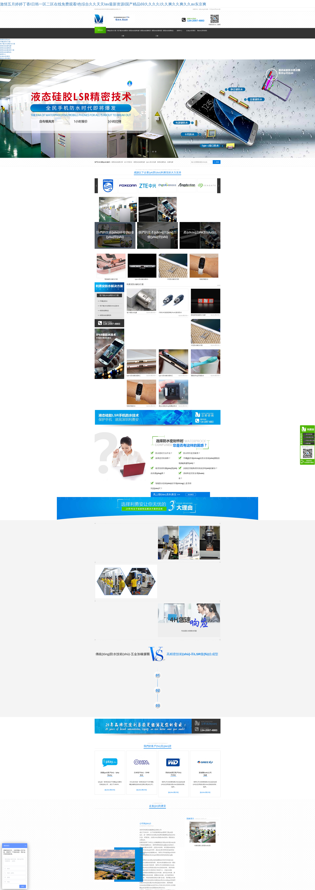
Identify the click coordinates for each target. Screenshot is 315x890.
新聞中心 (179, 30)
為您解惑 (191, 494)
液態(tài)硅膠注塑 (117, 162)
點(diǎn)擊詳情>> (151, 312)
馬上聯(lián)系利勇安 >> (166, 494)
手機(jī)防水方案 (111, 30)
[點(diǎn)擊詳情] (110, 790)
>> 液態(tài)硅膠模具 (104, 315)
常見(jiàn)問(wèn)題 (214, 9)
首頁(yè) (100, 30)
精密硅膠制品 (161, 162)
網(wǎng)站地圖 (203, 9)
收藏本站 (195, 9)
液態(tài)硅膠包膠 (134, 30)
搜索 (216, 162)
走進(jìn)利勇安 (190, 30)
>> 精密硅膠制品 (103, 310)
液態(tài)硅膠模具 (145, 30)
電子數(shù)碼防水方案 (123, 33)
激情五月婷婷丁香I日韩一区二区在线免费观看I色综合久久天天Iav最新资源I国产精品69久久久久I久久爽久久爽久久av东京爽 (103, 4)
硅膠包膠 (170, 162)
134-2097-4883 (195, 20)
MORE (218, 285)
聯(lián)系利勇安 (202, 30)
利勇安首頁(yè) (5, 39)
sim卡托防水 (128, 162)
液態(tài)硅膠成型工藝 (157, 33)
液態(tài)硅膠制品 (168, 30)
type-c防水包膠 (151, 162)
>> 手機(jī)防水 (103, 301)
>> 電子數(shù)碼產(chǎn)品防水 (108, 306)
